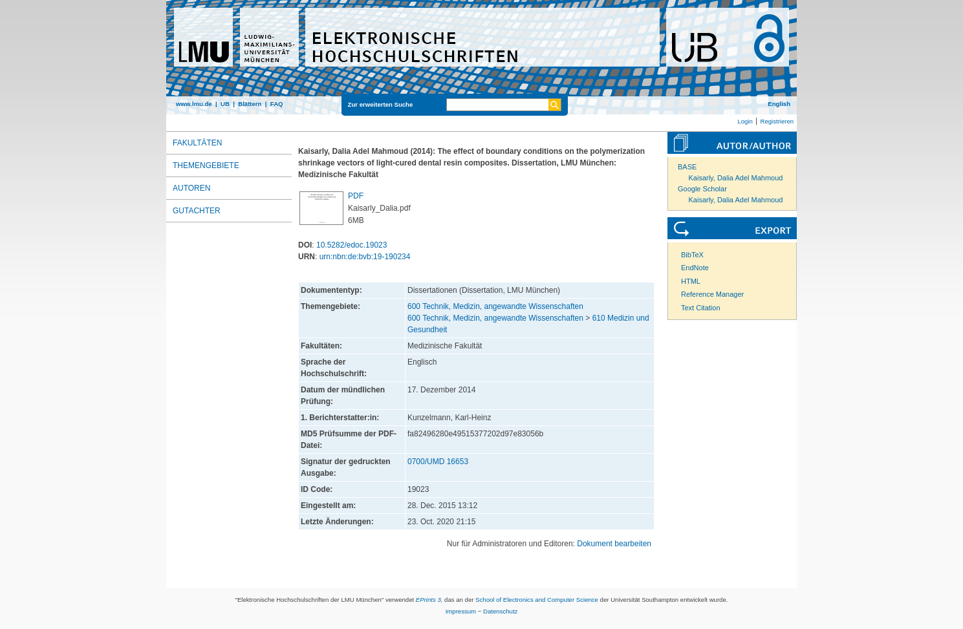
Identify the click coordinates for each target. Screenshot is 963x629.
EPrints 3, (429, 599)
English (779, 103)
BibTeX (692, 255)
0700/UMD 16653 (437, 461)
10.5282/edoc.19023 (351, 245)
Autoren (191, 188)
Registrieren (777, 121)
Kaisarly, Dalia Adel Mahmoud (736, 178)
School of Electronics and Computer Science (536, 599)
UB (225, 103)
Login (744, 121)
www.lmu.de (194, 103)
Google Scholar (702, 189)
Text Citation (700, 308)
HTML (690, 281)
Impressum (461, 611)
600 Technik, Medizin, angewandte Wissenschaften (495, 306)
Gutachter (197, 210)
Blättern (249, 103)
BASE (687, 167)
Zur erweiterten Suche (380, 104)
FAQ (276, 103)
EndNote (695, 268)
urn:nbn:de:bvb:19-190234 (365, 256)
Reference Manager (712, 294)
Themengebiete (206, 165)
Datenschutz (500, 611)
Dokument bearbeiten (614, 543)
